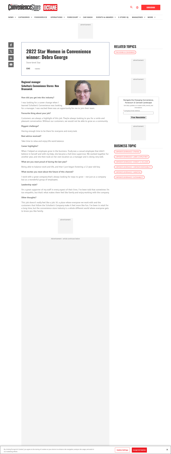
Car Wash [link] (88, 17)
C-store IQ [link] (123, 17)
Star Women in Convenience (125, 52)
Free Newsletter (138, 117)
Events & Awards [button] (104, 17)
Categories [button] (24, 17)
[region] (85, 450)
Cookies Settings (122, 450)
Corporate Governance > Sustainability (129, 177)
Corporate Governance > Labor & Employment (132, 157)
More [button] (150, 17)
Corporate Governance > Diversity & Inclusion (132, 162)
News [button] (11, 17)
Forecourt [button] (72, 17)
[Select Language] (137, 7)
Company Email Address (131, 111)
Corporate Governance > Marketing (128, 172)
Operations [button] (56, 17)
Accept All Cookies (139, 450)
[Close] (167, 449)
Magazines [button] (137, 17)
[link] (11, 45)
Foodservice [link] (40, 17)
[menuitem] (13, 17)
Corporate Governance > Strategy (128, 152)
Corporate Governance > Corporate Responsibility (133, 167)
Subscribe (151, 7)
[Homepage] (32, 7)
